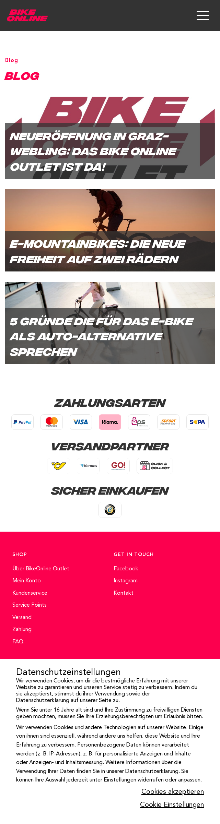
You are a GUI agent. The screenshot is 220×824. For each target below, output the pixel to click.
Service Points (29, 605)
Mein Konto (26, 581)
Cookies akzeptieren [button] (172, 792)
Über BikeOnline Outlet (40, 569)
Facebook (126, 569)
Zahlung (22, 629)
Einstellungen (120, 780)
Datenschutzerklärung (42, 700)
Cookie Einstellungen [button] (172, 805)
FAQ (18, 642)
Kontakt (124, 593)
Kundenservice (29, 593)
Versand (22, 617)
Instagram (126, 581)
